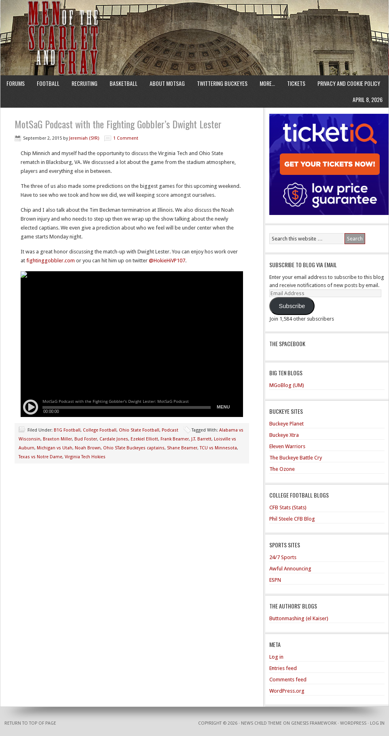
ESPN (275, 580)
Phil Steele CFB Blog (292, 519)
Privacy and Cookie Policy (348, 83)
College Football (99, 430)
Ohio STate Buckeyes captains (134, 448)
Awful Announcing (290, 569)
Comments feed (288, 679)
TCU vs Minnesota (218, 448)
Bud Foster (85, 439)
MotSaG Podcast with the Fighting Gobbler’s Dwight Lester (118, 124)
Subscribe (292, 306)
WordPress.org (286, 691)
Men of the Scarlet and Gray (194, 22)
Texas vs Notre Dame (40, 456)
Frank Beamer (175, 439)
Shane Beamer (182, 448)
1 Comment (125, 138)
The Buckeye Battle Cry (295, 458)
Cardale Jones (113, 439)
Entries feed (283, 668)
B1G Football (67, 430)
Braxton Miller (57, 439)
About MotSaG (167, 83)
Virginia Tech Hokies (85, 456)
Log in (276, 657)
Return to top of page (30, 723)
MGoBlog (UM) (286, 385)
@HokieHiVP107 (167, 260)
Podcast (170, 430)
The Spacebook (287, 343)
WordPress (353, 723)
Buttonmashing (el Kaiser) (298, 618)
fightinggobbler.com (50, 260)
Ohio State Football (139, 430)
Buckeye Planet (286, 424)
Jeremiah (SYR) (84, 138)
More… (267, 83)
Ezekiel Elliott (144, 439)
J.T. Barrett (201, 439)
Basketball (123, 83)
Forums (15, 83)
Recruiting (84, 83)
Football (48, 83)
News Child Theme (261, 723)
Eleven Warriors (287, 446)
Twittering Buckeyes (222, 83)
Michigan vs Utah (54, 448)
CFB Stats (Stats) (288, 507)
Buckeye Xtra (284, 435)
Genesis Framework (313, 723)
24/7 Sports (282, 557)
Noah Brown (88, 448)
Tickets (296, 83)
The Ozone (282, 469)
